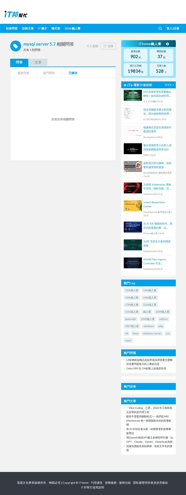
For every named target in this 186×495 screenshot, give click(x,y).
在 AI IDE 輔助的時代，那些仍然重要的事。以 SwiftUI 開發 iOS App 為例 (157, 226)
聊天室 (56, 28)
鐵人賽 (147, 311)
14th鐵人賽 (149, 297)
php (161, 326)
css (168, 333)
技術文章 (28, 28)
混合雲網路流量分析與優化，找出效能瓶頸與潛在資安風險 (157, 112)
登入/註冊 (173, 28)
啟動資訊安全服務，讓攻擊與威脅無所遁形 (157, 165)
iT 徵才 (42, 28)
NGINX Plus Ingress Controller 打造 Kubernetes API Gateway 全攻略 (154, 262)
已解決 (73, 73)
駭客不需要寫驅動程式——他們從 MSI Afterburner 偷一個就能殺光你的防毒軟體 (148, 420)
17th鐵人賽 (131, 304)
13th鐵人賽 (131, 297)
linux (135, 333)
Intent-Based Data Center (154, 204)
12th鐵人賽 (149, 304)
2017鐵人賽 (132, 326)
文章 (38, 62)
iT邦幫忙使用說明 (92, 487)
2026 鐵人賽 (72, 28)
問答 (19, 62)
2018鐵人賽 (148, 318)
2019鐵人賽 (162, 311)
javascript (130, 318)
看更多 (170, 84)
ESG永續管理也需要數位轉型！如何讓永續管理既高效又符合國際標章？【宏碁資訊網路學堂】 (157, 94)
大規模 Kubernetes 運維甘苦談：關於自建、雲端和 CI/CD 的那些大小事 (157, 187)
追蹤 (108, 46)
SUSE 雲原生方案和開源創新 (157, 243)
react (128, 340)
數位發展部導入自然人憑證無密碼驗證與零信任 (157, 147)
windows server (152, 333)
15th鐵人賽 (131, 290)
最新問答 (23, 73)
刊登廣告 (97, 482)
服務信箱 (125, 482)
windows (149, 326)
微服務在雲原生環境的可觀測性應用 (157, 129)
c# (126, 333)
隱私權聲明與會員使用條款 (150, 482)
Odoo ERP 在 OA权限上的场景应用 (146, 368)
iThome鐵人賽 (154, 44)
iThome (84, 482)
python (163, 318)
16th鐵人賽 (149, 290)
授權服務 (111, 482)
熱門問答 (49, 73)
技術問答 (12, 28)
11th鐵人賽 (131, 311)
